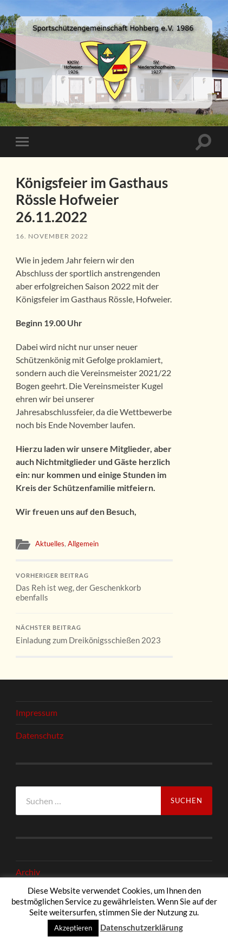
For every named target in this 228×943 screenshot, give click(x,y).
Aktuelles (49, 543)
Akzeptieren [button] (73, 927)
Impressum (36, 712)
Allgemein (83, 543)
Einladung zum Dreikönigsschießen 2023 (94, 634)
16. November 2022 (52, 236)
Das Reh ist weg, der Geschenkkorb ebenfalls (94, 587)
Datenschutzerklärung (141, 927)
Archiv (28, 872)
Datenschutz (39, 735)
